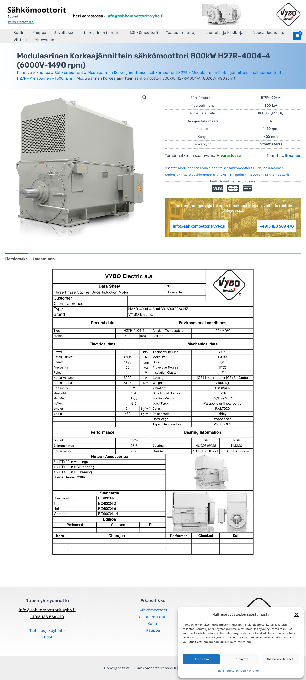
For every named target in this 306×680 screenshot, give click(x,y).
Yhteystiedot (43, 39)
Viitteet (19, 39)
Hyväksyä (201, 659)
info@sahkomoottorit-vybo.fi (199, 226)
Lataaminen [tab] (44, 258)
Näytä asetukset (280, 659)
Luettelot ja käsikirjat (210, 32)
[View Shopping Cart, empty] (297, 36)
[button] (296, 614)
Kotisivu (24, 72)
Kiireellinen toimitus (95, 32)
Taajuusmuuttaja (169, 32)
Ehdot (47, 637)
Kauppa (36, 32)
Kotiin (17, 32)
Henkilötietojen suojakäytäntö (238, 670)
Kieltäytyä (241, 659)
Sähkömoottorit (134, 32)
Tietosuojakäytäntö (47, 630)
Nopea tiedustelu (252, 32)
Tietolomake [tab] (16, 258)
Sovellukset (59, 32)
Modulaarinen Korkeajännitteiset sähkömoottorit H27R (137, 72)
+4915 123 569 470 (277, 226)
